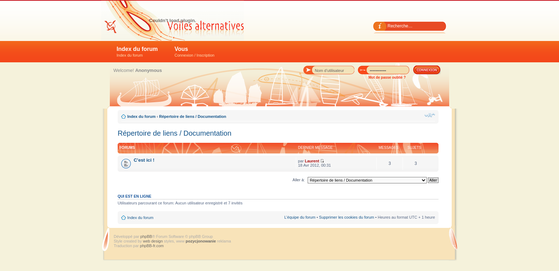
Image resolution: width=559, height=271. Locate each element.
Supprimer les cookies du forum (346, 217)
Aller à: (299, 180)
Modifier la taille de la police (430, 115)
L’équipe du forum (299, 217)
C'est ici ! (144, 160)
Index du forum (137, 51)
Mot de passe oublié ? (387, 77)
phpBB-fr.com (152, 246)
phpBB (146, 236)
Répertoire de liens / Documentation (192, 116)
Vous (195, 51)
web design (153, 241)
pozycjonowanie (201, 241)
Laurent (312, 161)
